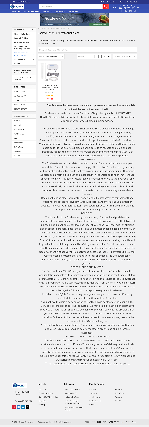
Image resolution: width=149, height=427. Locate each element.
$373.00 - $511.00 (20, 98)
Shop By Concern (24, 61)
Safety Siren (18, 149)
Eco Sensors (18, 144)
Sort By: (42, 58)
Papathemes (67, 424)
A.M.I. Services (19, 136)
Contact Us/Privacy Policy (54, 13)
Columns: (81, 58)
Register (123, 9)
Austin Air (17, 127)
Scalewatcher (19, 131)
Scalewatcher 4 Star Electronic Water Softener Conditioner (50, 89)
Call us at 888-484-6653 (23, 403)
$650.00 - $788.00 (20, 106)
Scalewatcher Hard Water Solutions (24, 56)
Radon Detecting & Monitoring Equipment (22, 49)
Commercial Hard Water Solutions (22, 80)
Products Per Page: (121, 58)
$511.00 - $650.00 (20, 102)
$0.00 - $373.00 (19, 93)
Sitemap (42, 406)
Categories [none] (19, 32)
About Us (16, 13)
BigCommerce (43, 424)
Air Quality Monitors (21, 44)
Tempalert (17, 153)
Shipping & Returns (31, 13)
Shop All (17, 65)
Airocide (17, 123)
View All (17, 158)
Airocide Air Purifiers (24, 36)
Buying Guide (74, 13)
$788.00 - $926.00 (20, 111)
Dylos (16, 140)
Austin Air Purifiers (24, 40)
